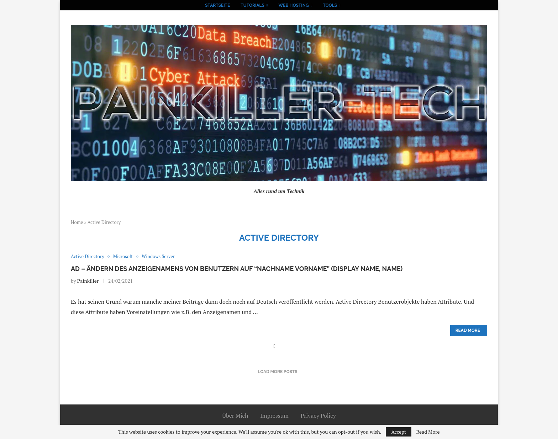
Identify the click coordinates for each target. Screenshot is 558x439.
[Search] (349, 5)
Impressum (274, 415)
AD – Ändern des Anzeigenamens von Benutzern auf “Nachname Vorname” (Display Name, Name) (236, 268)
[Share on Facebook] (274, 346)
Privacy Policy (318, 415)
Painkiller (88, 280)
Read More (427, 431)
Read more (468, 330)
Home (77, 222)
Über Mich (235, 415)
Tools (330, 5)
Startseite (217, 5)
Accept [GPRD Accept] (398, 431)
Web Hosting (294, 5)
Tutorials (252, 5)
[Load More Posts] (279, 372)
